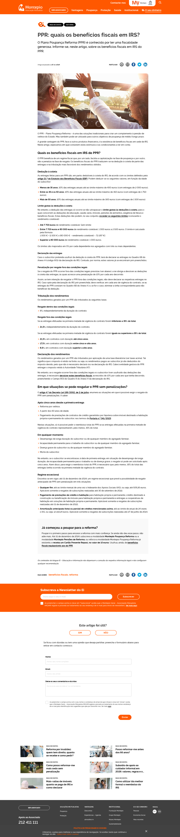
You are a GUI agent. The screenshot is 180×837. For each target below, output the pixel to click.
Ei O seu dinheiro (140, 772)
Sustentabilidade (115, 789)
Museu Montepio (115, 784)
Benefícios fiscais (58, 575)
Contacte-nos (118, 2)
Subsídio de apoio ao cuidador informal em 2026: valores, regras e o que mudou (129, 733)
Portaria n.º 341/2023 (100, 418)
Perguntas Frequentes (117, 797)
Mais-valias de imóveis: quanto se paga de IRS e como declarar (59, 749)
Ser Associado (59, 10)
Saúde (117, 10)
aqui (109, 671)
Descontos (88, 775)
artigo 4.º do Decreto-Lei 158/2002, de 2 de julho (64, 392)
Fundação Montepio (116, 775)
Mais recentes (55, 25)
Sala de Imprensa (115, 793)
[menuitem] (58, 10)
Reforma (70, 25)
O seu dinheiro (153, 10)
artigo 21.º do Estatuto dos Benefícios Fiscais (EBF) (63, 178)
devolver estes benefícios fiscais (76, 375)
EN (159, 776)
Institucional (131, 10)
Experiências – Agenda (92, 780)
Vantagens (77, 10)
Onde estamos (95, 818)
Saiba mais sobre (67, 834)
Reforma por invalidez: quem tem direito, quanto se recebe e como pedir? (60, 717)
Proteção (106, 10)
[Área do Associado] (142, 3)
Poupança (91, 10)
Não (106, 597)
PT (155, 776)
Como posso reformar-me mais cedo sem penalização (60, 733)
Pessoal (136, 775)
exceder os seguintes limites (113, 216)
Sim (80, 597)
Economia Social (139, 780)
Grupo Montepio (114, 780)
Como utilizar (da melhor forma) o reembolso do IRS (129, 749)
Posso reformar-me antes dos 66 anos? (129, 715)
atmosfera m (89, 784)
